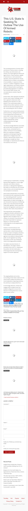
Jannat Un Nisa (7, 34)
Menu (7, 1)
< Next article (7, 397)
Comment (6, 404)
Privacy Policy (9, 501)
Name (5, 422)
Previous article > (14, 397)
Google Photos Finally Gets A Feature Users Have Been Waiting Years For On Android (13, 466)
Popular (17, 498)
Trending (6, 498)
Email (5, 429)
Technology (6, 320)
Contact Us (19, 501)
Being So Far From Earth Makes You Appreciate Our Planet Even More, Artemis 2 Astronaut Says (14, 471)
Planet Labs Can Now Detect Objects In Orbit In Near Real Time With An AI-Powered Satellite (13, 481)
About (22, 498)
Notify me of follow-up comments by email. (12, 442)
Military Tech (6, 345)
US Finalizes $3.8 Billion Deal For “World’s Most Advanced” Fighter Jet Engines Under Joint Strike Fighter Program (14, 393)
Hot (11, 498)
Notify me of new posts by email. (11, 448)
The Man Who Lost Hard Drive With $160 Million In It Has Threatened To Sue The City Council (13, 305)
